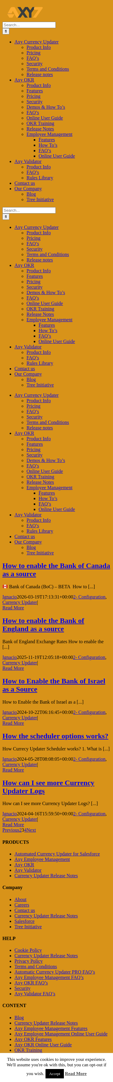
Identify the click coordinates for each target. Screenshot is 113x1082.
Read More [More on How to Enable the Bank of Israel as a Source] (13, 723)
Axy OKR (24, 864)
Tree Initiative (28, 926)
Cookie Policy (28, 950)
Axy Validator (28, 870)
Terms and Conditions (35, 966)
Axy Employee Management (42, 859)
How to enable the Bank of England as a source (43, 625)
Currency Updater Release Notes (46, 875)
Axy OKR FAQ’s (31, 982)
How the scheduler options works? (55, 736)
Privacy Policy (28, 961)
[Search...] (29, 25)
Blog (19, 1017)
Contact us (24, 910)
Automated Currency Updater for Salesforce (57, 853)
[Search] (5, 31)
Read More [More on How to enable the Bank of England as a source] (13, 668)
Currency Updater (19, 602)
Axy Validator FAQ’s (34, 993)
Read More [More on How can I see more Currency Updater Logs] (13, 824)
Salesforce (24, 921)
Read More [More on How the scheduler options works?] (13, 769)
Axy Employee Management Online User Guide (61, 1033)
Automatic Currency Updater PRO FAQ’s (54, 971)
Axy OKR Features (33, 1039)
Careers (21, 904)
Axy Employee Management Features (50, 1028)
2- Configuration (89, 596)
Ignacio (9, 596)
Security (22, 988)
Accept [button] (54, 1073)
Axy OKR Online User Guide (43, 1044)
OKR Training (28, 1050)
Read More (76, 1073)
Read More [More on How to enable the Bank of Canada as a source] (13, 607)
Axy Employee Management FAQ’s (48, 977)
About (20, 899)
